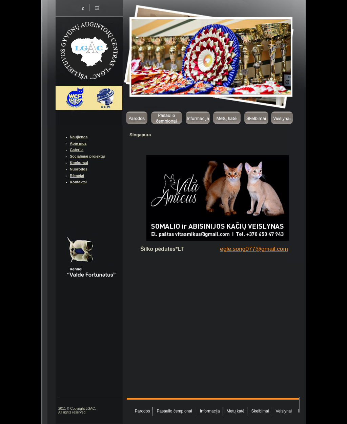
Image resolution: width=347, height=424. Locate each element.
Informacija (210, 411)
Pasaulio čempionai (175, 411)
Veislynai (284, 411)
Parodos (142, 411)
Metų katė (236, 411)
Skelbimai (260, 411)
